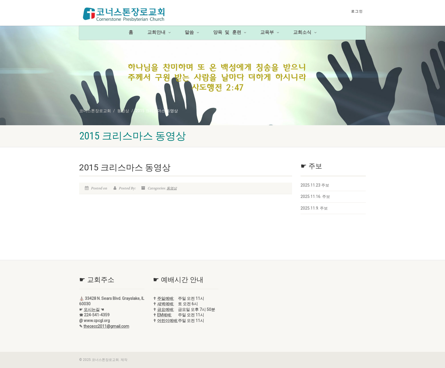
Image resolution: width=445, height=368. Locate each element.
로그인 (357, 11)
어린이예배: (167, 320)
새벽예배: (165, 304)
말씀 (192, 32)
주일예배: (165, 298)
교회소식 (304, 32)
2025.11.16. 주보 (315, 196)
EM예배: (164, 315)
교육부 (269, 32)
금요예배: (165, 309)
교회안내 (159, 32)
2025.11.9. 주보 (314, 208)
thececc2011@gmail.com (106, 326)
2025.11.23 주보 (315, 185)
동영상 (172, 188)
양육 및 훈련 (229, 32)
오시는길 (92, 309)
